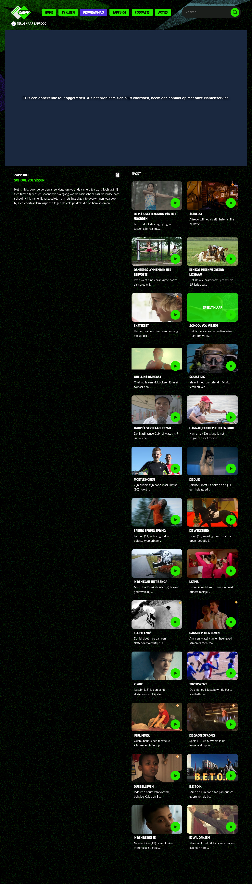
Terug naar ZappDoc (31, 23)
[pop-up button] (223, 153)
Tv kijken (68, 12)
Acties (163, 12)
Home (49, 12)
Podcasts (142, 12)
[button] (21, 153)
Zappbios (119, 12)
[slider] (125, 144)
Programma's (93, 12)
